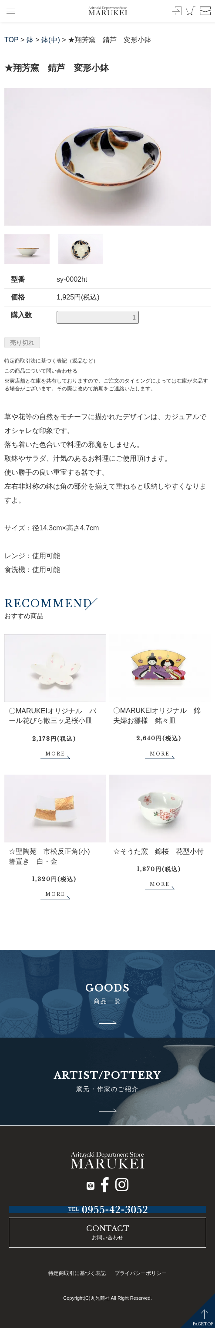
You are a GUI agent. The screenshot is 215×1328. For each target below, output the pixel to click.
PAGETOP (203, 1323)
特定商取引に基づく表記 (77, 1273)
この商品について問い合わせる (40, 371)
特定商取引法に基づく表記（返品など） (51, 361)
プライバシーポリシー (140, 1273)
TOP (11, 39)
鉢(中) (50, 39)
